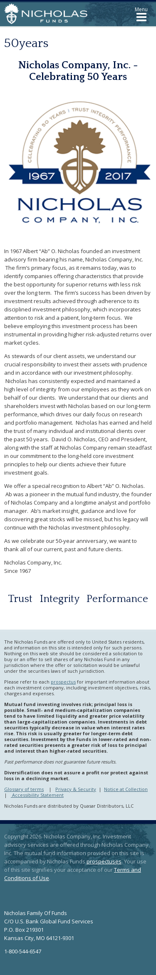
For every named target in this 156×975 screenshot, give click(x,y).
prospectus (63, 682)
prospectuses (104, 861)
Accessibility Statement (37, 795)
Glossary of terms (24, 789)
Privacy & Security (75, 789)
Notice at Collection (126, 789)
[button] (141, 14)
